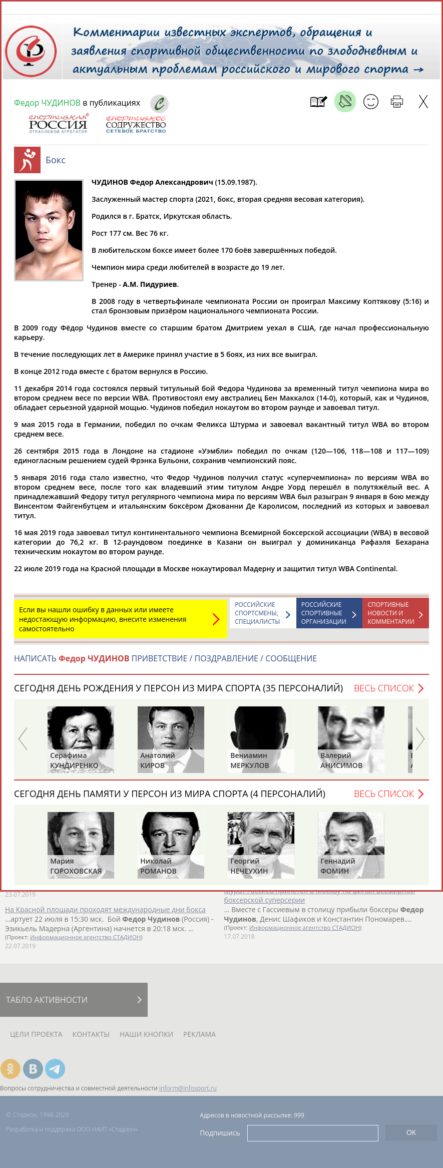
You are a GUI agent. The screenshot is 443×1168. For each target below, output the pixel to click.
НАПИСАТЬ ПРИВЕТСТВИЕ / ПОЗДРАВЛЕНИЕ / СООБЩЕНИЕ (165, 663)
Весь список (384, 693)
